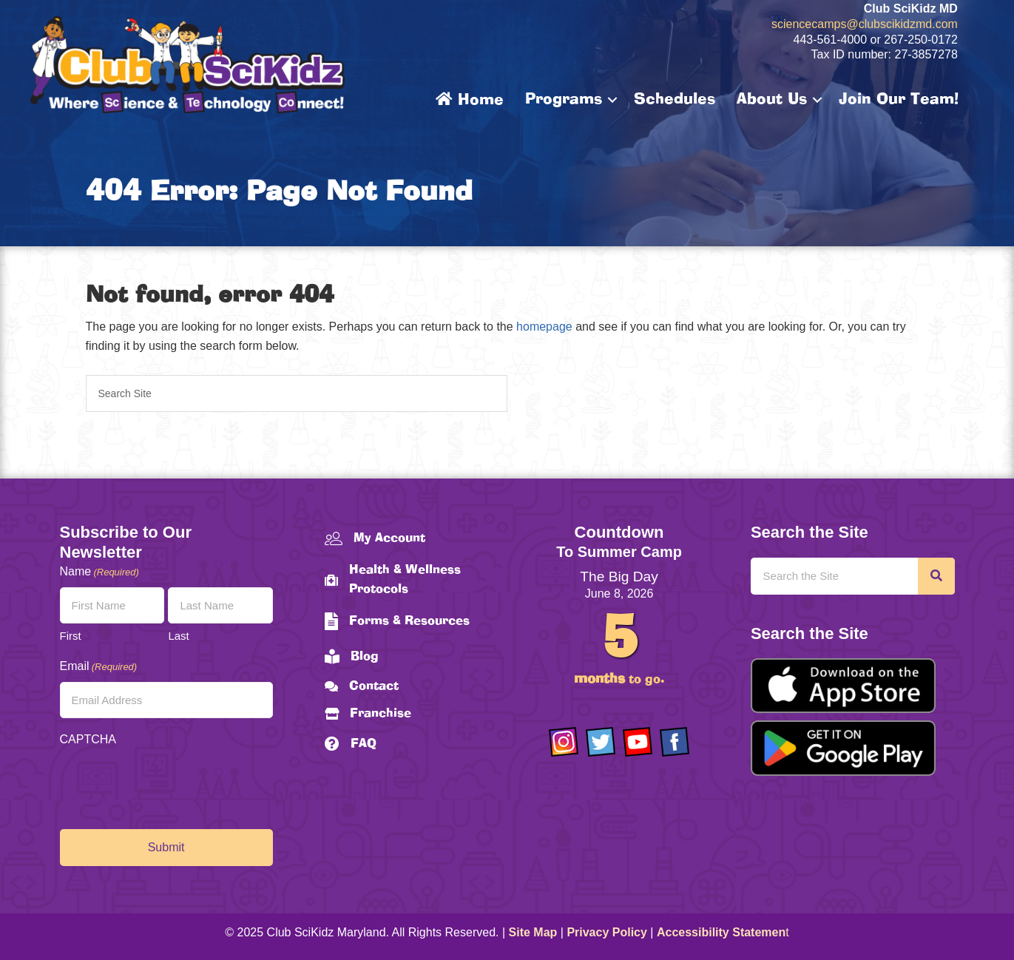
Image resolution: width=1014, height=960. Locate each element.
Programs (563, 99)
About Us (772, 99)
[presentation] (172, 784)
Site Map (533, 932)
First (70, 635)
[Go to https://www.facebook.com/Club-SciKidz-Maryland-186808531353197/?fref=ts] (674, 742)
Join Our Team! (899, 99)
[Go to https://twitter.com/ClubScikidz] (600, 742)
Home (470, 100)
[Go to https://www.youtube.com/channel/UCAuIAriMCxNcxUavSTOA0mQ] (637, 742)
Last (178, 635)
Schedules (674, 99)
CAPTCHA (88, 739)
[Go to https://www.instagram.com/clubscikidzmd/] (563, 742)
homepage (544, 326)
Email (99, 667)
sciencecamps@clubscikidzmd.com (864, 24)
